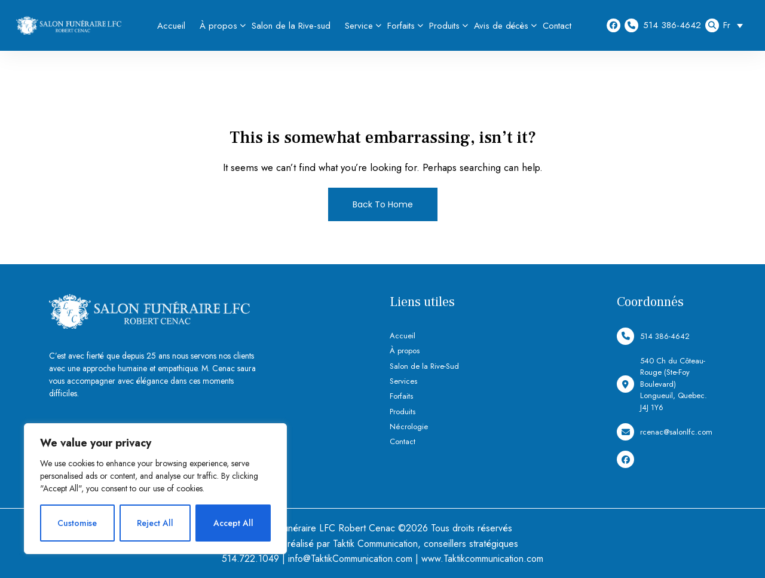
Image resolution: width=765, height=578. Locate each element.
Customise (77, 523)
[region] (155, 488)
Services (403, 381)
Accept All (233, 523)
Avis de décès (501, 25)
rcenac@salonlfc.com (664, 432)
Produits (444, 25)
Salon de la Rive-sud (291, 25)
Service (359, 25)
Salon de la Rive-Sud (424, 366)
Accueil (171, 25)
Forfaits (401, 25)
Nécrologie (409, 426)
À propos (218, 25)
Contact (557, 25)
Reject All (155, 523)
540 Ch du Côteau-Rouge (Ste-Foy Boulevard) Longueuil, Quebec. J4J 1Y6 (662, 384)
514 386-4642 (663, 25)
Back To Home (383, 204)
